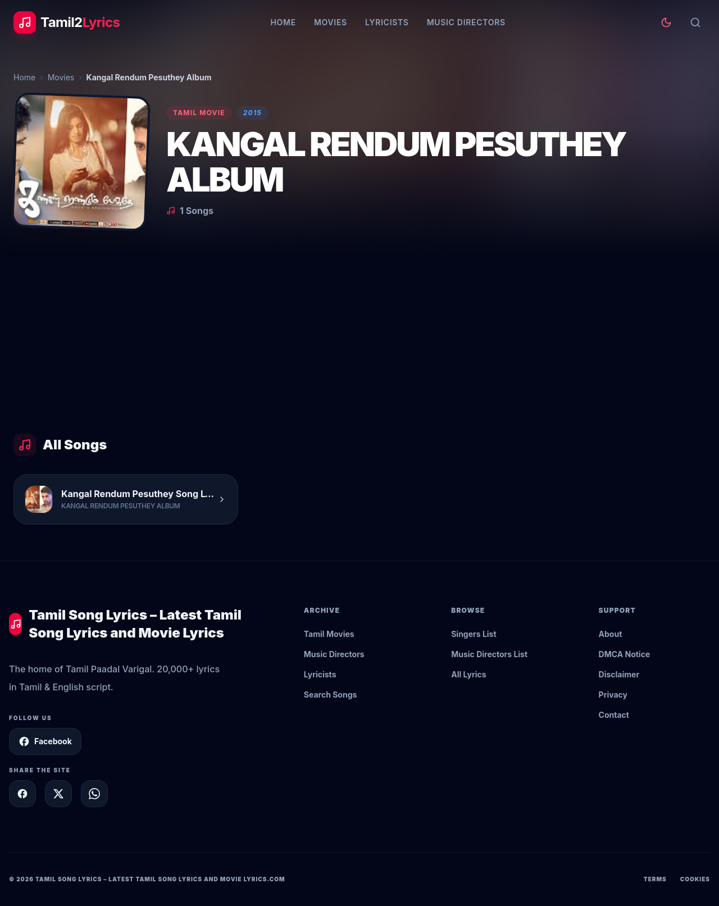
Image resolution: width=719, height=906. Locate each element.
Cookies (695, 879)
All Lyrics (468, 674)
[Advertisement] (359, 340)
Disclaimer (619, 674)
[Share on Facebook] (22, 793)
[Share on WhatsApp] (94, 793)
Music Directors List (489, 654)
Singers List (473, 634)
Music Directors (466, 22)
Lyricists (387, 22)
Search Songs (330, 694)
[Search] (695, 22)
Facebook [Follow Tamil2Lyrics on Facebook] (45, 741)
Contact (614, 715)
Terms (655, 879)
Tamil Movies (329, 634)
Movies (330, 22)
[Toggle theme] (666, 22)
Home (282, 22)
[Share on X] (58, 793)
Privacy (613, 694)
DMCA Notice (624, 654)
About (610, 634)
